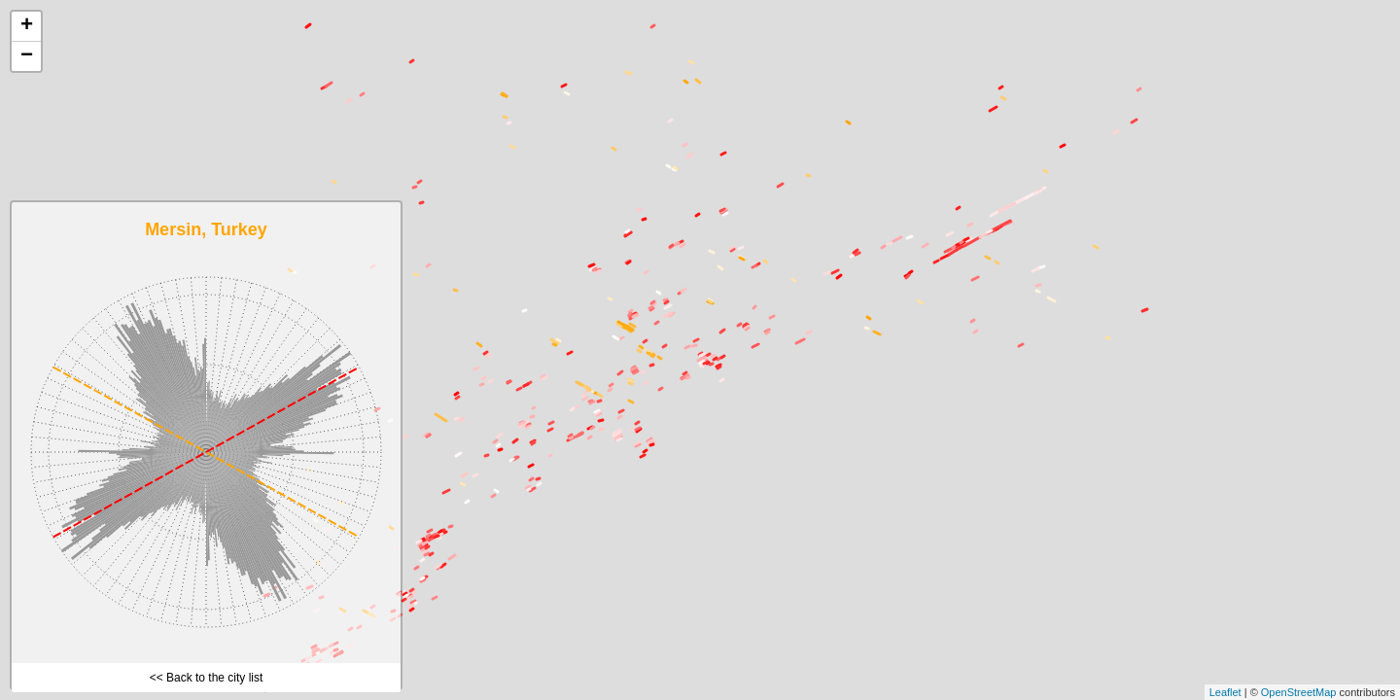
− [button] (26, 56)
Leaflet (1225, 692)
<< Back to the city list (206, 677)
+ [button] (26, 26)
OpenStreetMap (1299, 692)
